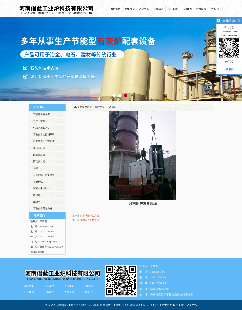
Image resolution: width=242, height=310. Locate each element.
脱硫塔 (36, 202)
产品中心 (144, 9)
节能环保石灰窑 (41, 114)
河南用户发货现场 (89, 220)
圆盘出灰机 (39, 154)
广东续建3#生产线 (89, 215)
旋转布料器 (39, 148)
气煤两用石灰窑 (41, 128)
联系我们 (215, 9)
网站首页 (115, 9)
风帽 (35, 168)
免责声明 (167, 304)
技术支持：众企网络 (185, 304)
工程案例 (187, 9)
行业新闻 (173, 9)
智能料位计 (39, 181)
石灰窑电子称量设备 (43, 175)
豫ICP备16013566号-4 (149, 304)
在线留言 (201, 9)
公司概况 (130, 9)
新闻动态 (158, 9)
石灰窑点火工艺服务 (43, 141)
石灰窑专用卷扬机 (42, 208)
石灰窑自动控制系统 (43, 134)
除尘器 (36, 195)
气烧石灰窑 (39, 121)
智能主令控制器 (41, 188)
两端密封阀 (39, 161)
